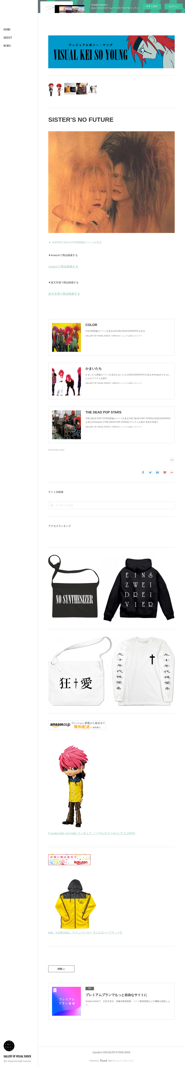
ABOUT (8, 37)
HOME (7, 29)
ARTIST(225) (53, 450)
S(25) (62, 450)
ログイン (173, 6)
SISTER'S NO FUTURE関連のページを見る (77, 242)
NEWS (7, 45)
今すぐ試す (152, 6)
